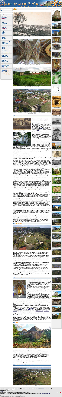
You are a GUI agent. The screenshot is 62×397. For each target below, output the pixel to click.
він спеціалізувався (23, 302)
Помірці (3, 37)
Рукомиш (3, 39)
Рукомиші (15, 311)
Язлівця (47, 132)
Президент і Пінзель (5, 24)
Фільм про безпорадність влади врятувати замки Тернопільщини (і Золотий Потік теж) (40, 120)
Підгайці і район (4, 66)
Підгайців (44, 168)
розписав (36, 302)
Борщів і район (4, 17)
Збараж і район (4, 57)
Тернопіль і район (4, 69)
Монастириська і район (5, 64)
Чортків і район (4, 70)
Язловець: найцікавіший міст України (6, 50)
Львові (20, 309)
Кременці (38, 310)
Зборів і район (4, 59)
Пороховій (46, 310)
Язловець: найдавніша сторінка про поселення (6, 52)
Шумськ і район (4, 71)
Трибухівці (4, 44)
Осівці (3, 33)
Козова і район (4, 60)
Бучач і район (3, 18)
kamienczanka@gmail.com (45, 393)
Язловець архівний (5, 54)
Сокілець (3, 42)
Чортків (33, 188)
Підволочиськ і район (5, 65)
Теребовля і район (4, 67)
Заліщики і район (4, 56)
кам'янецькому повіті (24, 189)
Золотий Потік (4, 28)
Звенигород (4, 27)
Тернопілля (3, 14)
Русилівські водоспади (6, 41)
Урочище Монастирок (6, 46)
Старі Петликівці (5, 43)
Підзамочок (4, 36)
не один (39, 302)
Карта (33, 117)
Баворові (29, 309)
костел (42, 302)
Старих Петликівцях (39, 311)
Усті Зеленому (46, 311)
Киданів (3, 32)
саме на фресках (30, 302)
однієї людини (41, 388)
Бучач (3, 22)
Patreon (1, 391)
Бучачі (42, 310)
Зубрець (3, 31)
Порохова (4, 38)
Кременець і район (4, 61)
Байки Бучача (4, 23)
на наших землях (47, 302)
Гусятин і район (4, 55)
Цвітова (3, 47)
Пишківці (3, 34)
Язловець (4, 48)
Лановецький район (5, 62)
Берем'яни (4, 19)
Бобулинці (4, 26)
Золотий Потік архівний (6, 29)
